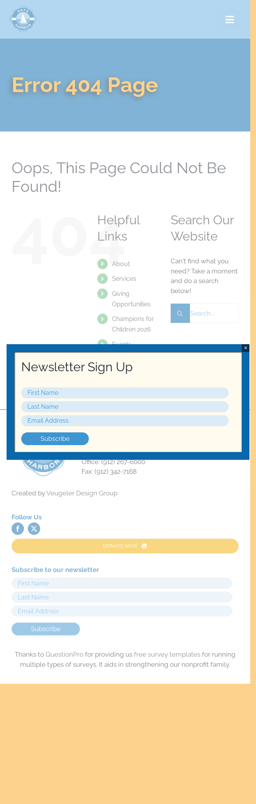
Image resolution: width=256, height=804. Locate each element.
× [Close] (246, 348)
